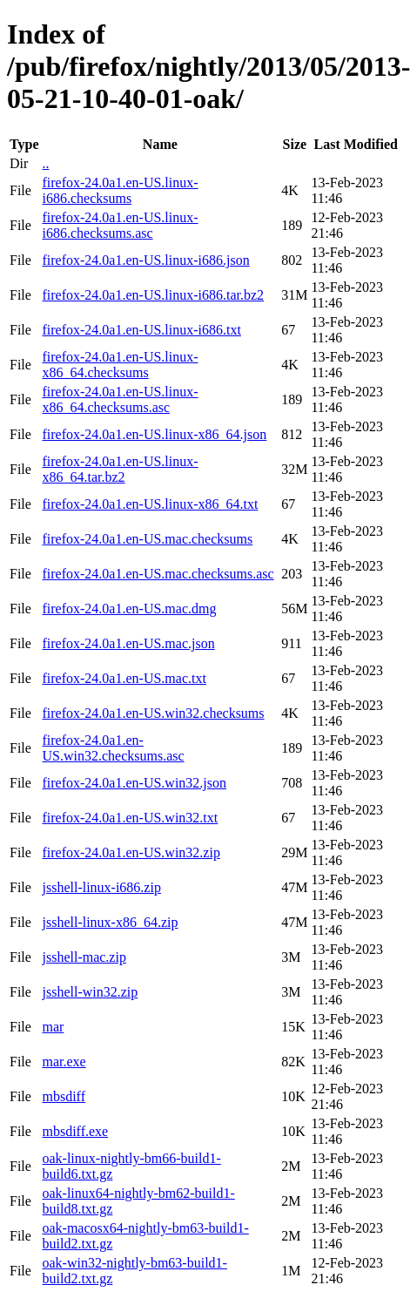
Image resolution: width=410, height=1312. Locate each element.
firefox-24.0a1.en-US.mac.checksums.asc (157, 573)
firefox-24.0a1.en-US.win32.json (134, 782)
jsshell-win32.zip (90, 991)
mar (53, 1026)
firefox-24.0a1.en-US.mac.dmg (129, 608)
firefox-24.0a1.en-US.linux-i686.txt (141, 329)
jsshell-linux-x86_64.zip (110, 922)
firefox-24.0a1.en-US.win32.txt (130, 817)
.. (45, 163)
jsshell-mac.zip (83, 957)
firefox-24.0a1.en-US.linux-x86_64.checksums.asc (120, 399)
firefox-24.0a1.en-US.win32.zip (130, 852)
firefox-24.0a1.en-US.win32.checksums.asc (113, 748)
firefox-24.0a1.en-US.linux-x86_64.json (154, 434)
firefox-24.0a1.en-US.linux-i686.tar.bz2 (153, 294)
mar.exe (63, 1061)
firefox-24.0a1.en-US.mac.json (128, 643)
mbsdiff (63, 1096)
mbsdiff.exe (75, 1131)
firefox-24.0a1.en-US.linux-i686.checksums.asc (120, 225)
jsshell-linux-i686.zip (101, 887)
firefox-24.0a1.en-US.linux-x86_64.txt (150, 504)
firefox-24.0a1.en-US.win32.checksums (153, 713)
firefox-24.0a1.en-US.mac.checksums (147, 538)
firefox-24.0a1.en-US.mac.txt (123, 678)
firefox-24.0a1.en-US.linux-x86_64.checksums (120, 364)
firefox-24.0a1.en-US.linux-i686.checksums (120, 190)
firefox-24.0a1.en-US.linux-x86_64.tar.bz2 (120, 469)
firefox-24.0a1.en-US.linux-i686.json (145, 260)
